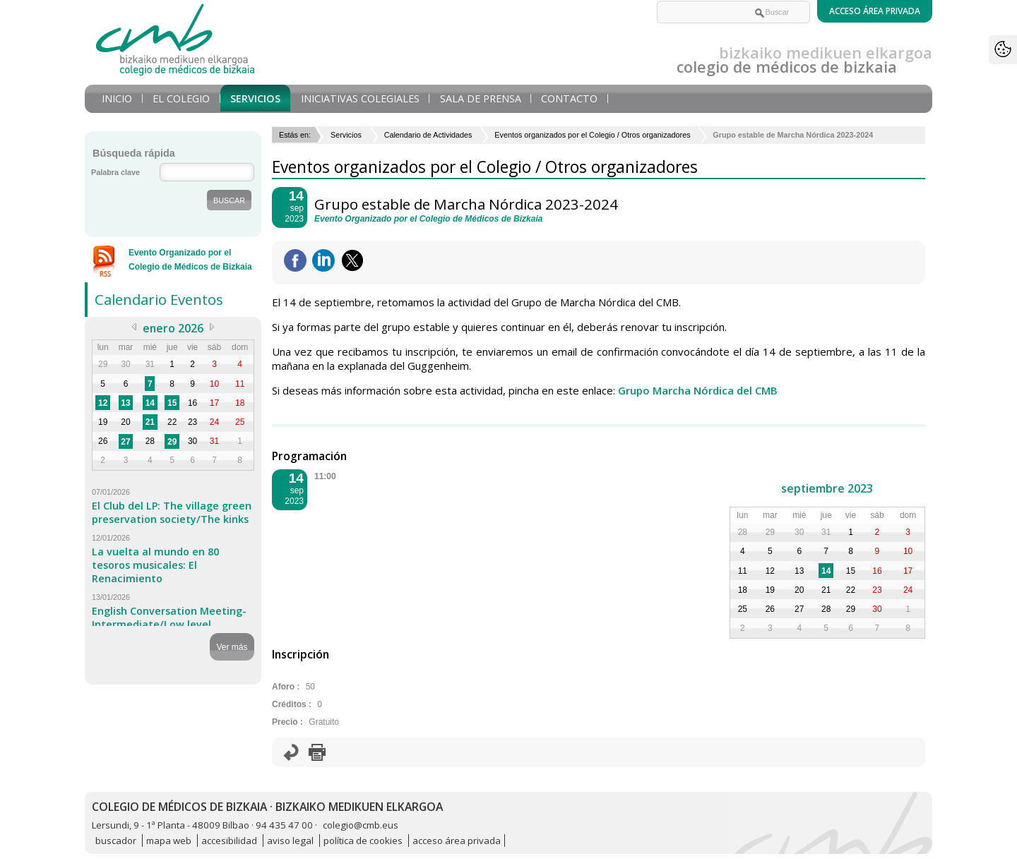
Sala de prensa (480, 98)
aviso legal (290, 840)
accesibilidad (229, 840)
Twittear (352, 260)
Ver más (231, 647)
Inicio (117, 98)
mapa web (168, 840)
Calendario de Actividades (428, 135)
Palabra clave (115, 172)
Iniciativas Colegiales (360, 98)
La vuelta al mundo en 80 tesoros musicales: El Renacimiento (155, 565)
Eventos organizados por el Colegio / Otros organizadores (592, 135)
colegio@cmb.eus (360, 825)
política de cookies (363, 840)
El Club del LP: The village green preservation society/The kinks (171, 512)
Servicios (255, 98)
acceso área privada (456, 840)
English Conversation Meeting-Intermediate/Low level (169, 617)
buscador (115, 840)
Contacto (569, 98)
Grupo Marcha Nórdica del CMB (698, 390)
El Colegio (181, 98)
